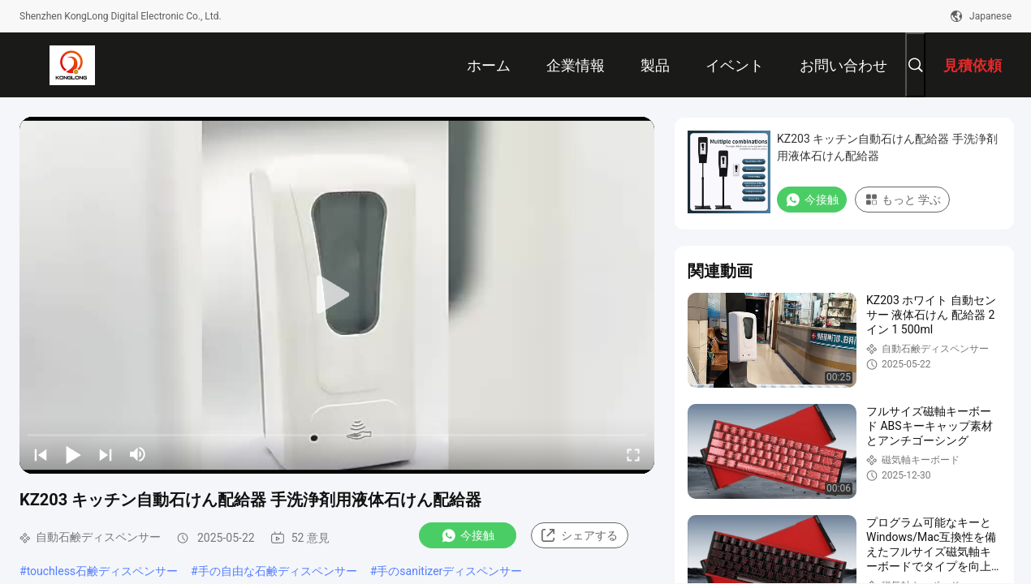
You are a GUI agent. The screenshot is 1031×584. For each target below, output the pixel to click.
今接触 (467, 535)
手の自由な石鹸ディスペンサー (277, 571)
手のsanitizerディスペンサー (449, 571)
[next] (105, 454)
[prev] (40, 454)
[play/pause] (73, 454)
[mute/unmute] (138, 454)
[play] (337, 295)
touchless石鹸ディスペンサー (102, 571)
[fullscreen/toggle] (633, 454)
